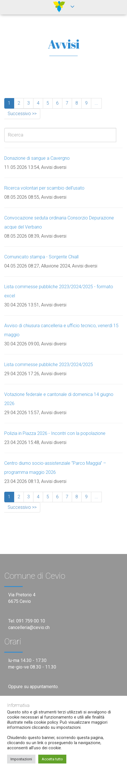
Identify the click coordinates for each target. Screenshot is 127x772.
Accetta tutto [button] (52, 759)
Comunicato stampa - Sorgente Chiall (41, 257)
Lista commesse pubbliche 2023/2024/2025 (48, 364)
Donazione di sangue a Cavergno (37, 158)
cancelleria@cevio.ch (29, 627)
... (96, 103)
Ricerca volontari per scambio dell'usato (44, 188)
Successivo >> (22, 113)
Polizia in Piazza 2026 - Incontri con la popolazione (54, 433)
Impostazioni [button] (21, 759)
